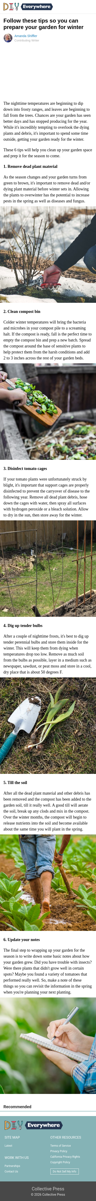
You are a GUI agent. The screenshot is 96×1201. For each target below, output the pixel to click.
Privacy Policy (58, 1151)
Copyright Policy (60, 1162)
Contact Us (11, 1171)
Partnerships (12, 1166)
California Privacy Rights (65, 1156)
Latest (8, 1145)
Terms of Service (60, 1145)
